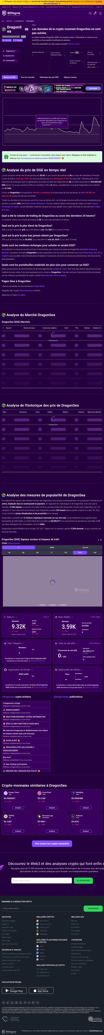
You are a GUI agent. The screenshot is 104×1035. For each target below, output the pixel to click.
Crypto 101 (5, 924)
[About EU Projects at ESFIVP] (11, 1018)
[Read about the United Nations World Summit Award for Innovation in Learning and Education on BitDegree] (95, 1018)
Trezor (6, 210)
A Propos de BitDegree (78, 944)
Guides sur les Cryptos (9, 931)
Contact (73, 973)
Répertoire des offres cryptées (53, 275)
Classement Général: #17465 (11, 36)
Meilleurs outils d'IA (8, 964)
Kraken (33, 203)
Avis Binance (75, 927)
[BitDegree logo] (9, 1032)
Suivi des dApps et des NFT (11, 970)
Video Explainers (26, 290)
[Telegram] (8, 1002)
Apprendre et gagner (8, 921)
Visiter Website (94, 643)
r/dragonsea (8, 696)
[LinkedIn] (20, 1002)
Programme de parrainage (80, 957)
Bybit (27, 203)
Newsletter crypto (8, 927)
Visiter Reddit (95, 617)
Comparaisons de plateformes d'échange (15, 957)
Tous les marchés (28, 77)
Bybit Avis (74, 921)
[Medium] (25, 1002)
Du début (21, 295)
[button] (95, 13)
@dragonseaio (14, 543)
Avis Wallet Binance (42, 976)
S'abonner (93, 908)
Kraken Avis (75, 924)
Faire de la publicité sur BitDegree (82, 960)
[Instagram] (29, 1002)
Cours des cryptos (8, 967)
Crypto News (39, 286)
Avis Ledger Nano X (42, 972)
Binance (41, 203)
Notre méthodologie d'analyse (81, 950)
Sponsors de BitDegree (78, 964)
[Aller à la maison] (4, 21)
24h (77, 52)
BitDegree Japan (76, 967)
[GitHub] (37, 1002)
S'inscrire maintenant (37, 661)
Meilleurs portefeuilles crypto (11, 960)
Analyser (18, 808)
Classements (19, 21)
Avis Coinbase (75, 931)
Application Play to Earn (9, 944)
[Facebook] (16, 1002)
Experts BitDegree (77, 947)
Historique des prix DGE (49, 77)
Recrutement (75, 970)
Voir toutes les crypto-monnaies (52, 843)
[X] (3, 1002)
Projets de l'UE (76, 954)
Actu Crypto (6, 934)
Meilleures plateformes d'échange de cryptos (16, 954)
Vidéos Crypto (6, 937)
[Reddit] (33, 1002)
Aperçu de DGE (10, 77)
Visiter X (46, 617)
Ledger (97, 207)
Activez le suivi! (74, 44)
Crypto (9, 21)
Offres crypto (6, 941)
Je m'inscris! (83, 880)
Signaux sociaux (70, 77)
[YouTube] (12, 1002)
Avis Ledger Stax (41, 969)
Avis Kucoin (75, 934)
